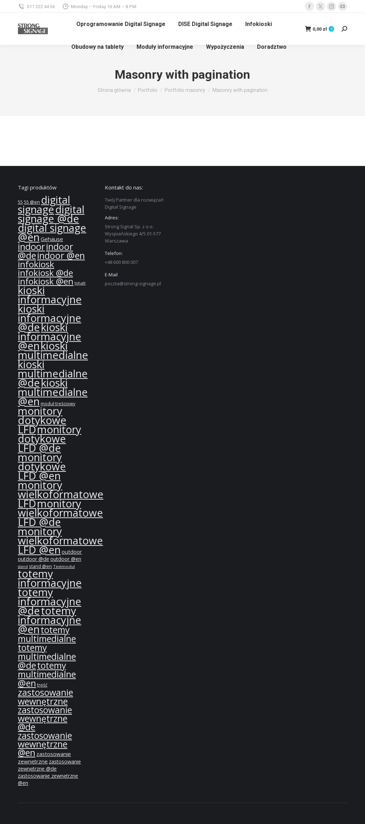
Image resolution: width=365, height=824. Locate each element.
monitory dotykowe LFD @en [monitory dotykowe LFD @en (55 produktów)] (42, 466)
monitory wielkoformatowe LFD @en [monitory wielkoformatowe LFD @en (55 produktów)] (60, 540)
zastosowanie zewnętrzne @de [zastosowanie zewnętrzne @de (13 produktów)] (49, 765)
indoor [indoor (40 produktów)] (31, 246)
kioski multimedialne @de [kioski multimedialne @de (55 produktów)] (53, 373)
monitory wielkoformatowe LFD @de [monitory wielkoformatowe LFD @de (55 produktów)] (60, 512)
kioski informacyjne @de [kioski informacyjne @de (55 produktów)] (49, 318)
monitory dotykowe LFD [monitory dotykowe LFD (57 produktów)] (42, 420)
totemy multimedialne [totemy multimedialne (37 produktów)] (47, 634)
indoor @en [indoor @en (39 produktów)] (61, 255)
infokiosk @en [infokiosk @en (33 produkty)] (45, 281)
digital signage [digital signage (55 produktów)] (44, 205)
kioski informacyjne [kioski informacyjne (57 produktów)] (50, 295)
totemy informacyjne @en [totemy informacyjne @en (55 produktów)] (49, 620)
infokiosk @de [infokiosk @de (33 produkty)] (45, 272)
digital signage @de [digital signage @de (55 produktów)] (51, 214)
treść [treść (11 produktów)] (42, 685)
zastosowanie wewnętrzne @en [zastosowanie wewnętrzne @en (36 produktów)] (45, 744)
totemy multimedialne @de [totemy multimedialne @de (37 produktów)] (47, 656)
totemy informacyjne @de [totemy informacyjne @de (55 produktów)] (49, 601)
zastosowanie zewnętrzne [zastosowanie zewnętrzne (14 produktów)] (44, 757)
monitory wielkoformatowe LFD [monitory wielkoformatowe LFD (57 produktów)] (60, 494)
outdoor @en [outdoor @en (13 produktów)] (65, 559)
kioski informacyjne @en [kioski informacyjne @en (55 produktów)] (49, 336)
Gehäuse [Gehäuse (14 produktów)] (52, 238)
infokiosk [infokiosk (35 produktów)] (36, 264)
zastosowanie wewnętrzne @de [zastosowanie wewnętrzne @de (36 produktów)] (45, 718)
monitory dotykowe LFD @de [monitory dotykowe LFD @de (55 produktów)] (49, 438)
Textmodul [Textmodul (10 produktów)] (64, 566)
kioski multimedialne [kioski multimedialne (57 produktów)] (53, 350)
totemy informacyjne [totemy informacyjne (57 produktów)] (50, 578)
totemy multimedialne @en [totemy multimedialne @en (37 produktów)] (47, 674)
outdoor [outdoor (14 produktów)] (72, 551)
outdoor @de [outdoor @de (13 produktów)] (33, 559)
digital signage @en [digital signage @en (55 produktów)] (52, 232)
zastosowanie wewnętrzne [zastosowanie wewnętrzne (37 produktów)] (45, 696)
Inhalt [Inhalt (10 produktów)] (80, 283)
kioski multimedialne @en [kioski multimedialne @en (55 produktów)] (53, 392)
